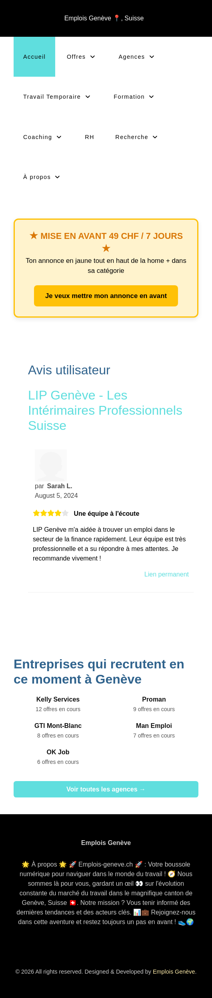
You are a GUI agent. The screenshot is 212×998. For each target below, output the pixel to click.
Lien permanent (166, 574)
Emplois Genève (174, 971)
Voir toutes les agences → (106, 789)
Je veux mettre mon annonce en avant (106, 296)
